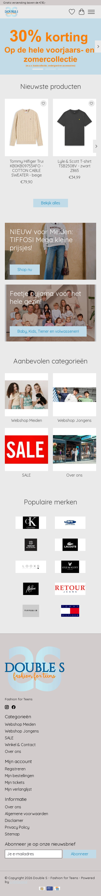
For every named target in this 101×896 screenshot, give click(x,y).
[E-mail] (33, 854)
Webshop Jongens (75, 420)
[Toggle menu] (91, 12)
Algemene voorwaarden (26, 813)
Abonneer (79, 853)
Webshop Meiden (26, 420)
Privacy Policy (17, 827)
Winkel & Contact (20, 744)
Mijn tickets (15, 782)
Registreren (15, 768)
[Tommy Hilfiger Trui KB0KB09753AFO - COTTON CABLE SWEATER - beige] (26, 127)
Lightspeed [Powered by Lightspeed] (18, 882)
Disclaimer (14, 820)
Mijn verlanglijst (18, 789)
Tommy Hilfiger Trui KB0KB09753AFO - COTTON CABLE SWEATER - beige (26, 168)
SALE (26, 475)
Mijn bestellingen (19, 775)
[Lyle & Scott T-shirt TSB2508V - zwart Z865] (74, 127)
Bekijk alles (50, 203)
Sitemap (12, 834)
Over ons (74, 475)
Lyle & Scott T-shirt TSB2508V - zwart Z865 (75, 166)
